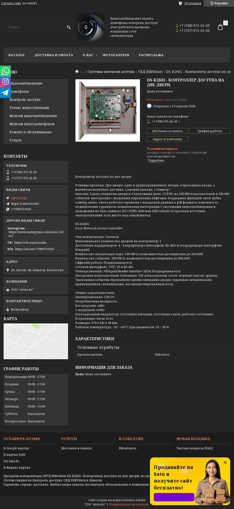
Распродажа (151, 55)
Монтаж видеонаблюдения (33, 116)
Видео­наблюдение (26, 83)
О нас (88, 55)
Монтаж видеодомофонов (32, 124)
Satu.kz (141, 500)
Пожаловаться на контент (129, 504)
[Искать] (68, 27)
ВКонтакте (127, 448)
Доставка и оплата (54, 55)
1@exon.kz (19, 198)
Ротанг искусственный (29, 108)
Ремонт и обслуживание (31, 132)
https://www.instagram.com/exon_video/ (36, 234)
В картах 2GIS (14, 454)
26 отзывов (192, 3)
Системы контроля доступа (111, 72)
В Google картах (16, 448)
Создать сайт (11, 3)
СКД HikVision (150, 72)
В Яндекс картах (17, 467)
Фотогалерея (116, 55)
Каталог (16, 55)
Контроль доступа (25, 99)
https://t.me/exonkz (25, 203)
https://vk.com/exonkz (30, 242)
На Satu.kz (11, 461)
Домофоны (19, 91)
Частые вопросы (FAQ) (194, 448)
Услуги (15, 140)
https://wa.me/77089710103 (34, 249)
